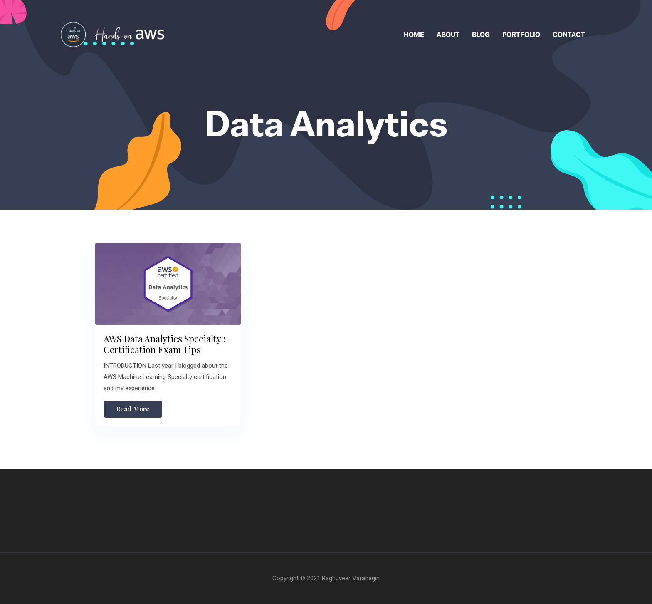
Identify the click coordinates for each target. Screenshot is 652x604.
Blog (481, 34)
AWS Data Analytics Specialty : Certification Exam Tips (164, 344)
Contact (569, 34)
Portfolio (521, 34)
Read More (133, 409)
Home (414, 34)
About (448, 34)
